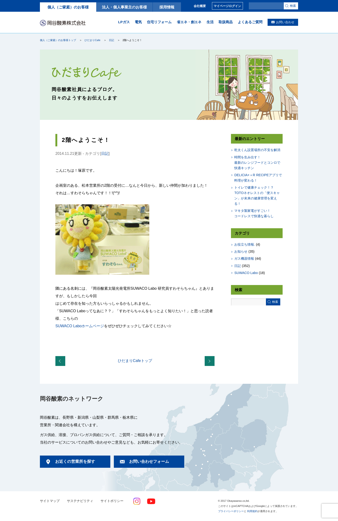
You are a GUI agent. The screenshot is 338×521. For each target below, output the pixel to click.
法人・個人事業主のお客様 (124, 7)
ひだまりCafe (92, 40)
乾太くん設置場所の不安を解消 (257, 150)
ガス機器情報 (244, 258)
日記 (111, 40)
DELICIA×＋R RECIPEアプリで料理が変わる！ (258, 177)
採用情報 (166, 7)
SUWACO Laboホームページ (79, 326)
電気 (138, 22)
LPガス (124, 22)
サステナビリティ (80, 501)
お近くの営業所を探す (75, 461)
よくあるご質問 (250, 22)
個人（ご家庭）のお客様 (68, 7)
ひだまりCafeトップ (135, 361)
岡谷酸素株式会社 (63, 23)
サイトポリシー (111, 501)
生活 (210, 22)
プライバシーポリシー (231, 511)
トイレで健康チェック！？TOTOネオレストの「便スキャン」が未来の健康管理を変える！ (257, 195)
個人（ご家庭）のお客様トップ (58, 40)
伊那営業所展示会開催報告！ (61, 361)
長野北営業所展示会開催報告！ (210, 361)
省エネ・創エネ (189, 22)
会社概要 (200, 6)
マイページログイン (227, 6)
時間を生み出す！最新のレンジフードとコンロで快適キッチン (257, 162)
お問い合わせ (285, 22)
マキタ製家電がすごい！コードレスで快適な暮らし (254, 213)
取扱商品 (226, 22)
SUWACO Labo (246, 273)
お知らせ (240, 251)
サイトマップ (50, 501)
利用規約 (252, 511)
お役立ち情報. (244, 244)
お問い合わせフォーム (149, 461)
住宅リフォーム (159, 22)
